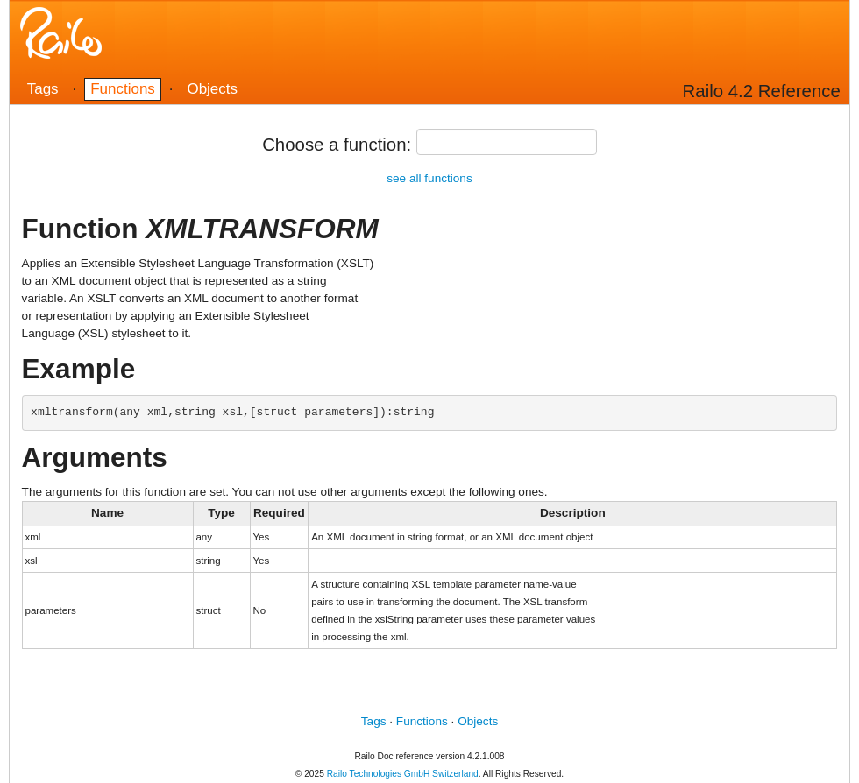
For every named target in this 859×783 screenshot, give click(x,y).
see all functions (429, 178)
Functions (122, 89)
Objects (212, 89)
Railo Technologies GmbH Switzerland (403, 774)
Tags (43, 89)
